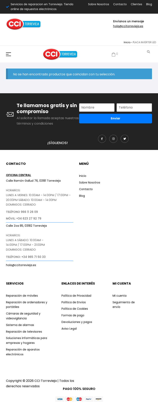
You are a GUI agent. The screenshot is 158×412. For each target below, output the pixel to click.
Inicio (127, 42)
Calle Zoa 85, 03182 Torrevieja (26, 226)
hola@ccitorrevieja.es (128, 26)
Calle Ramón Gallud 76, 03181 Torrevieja (33, 181)
